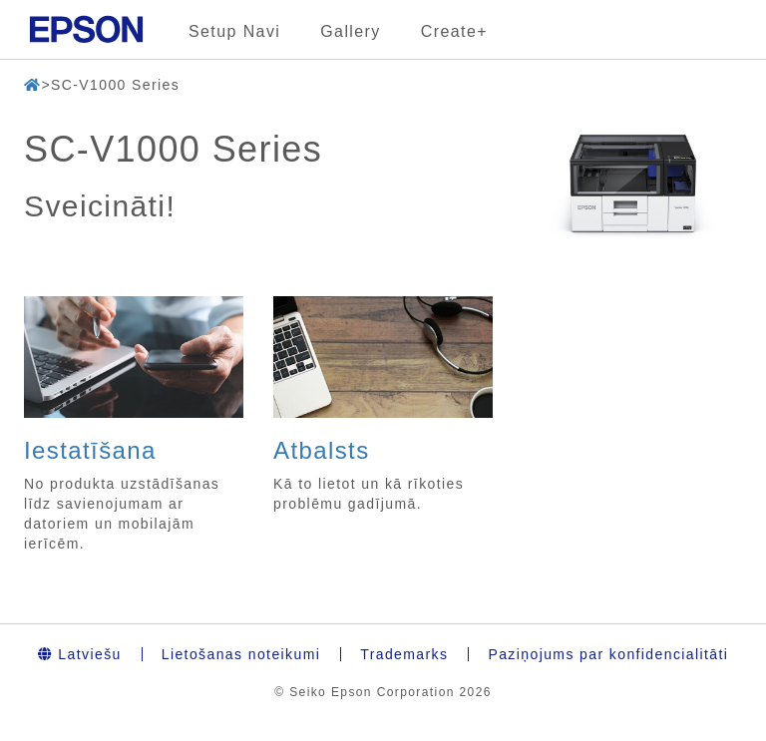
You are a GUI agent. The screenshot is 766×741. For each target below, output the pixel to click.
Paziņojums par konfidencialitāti (608, 654)
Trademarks (404, 654)
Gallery (350, 31)
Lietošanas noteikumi (241, 654)
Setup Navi (234, 31)
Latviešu (80, 654)
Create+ (454, 31)
